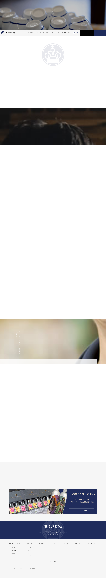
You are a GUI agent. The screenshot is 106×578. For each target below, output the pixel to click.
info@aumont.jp (55, 534)
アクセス (60, 33)
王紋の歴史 (13, 550)
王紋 (29, 547)
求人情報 (13, 568)
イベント (54, 33)
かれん (30, 555)
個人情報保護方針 (31, 568)
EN (77, 32)
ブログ (66, 544)
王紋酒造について (33, 33)
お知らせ (48, 33)
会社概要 (13, 553)
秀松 (29, 550)
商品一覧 (42, 33)
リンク (20, 568)
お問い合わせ (68, 33)
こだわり (13, 547)
